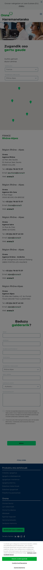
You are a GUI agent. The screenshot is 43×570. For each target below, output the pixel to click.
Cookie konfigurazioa (19, 563)
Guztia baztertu (19, 567)
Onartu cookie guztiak (19, 559)
